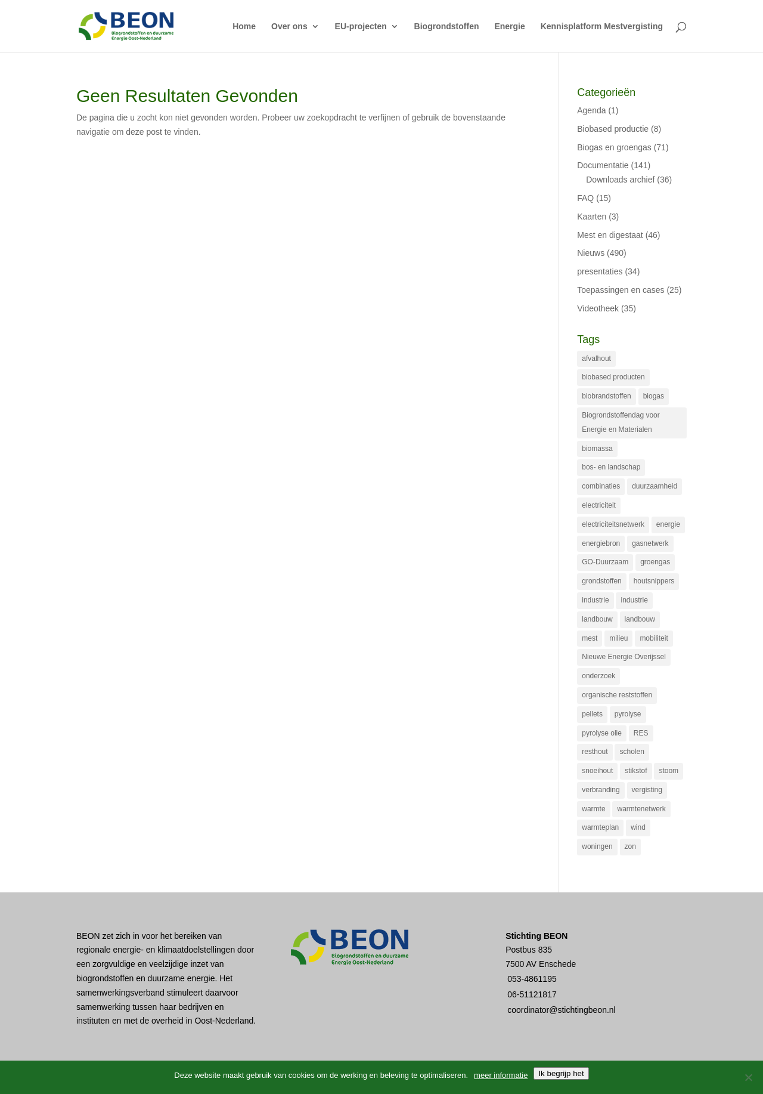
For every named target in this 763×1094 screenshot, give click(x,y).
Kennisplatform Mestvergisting (602, 26)
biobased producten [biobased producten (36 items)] (613, 377)
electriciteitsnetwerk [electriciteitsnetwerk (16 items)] (613, 524)
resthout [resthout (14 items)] (594, 751)
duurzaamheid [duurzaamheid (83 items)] (654, 486)
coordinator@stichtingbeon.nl (561, 1010)
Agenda (591, 110)
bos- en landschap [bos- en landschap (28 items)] (611, 467)
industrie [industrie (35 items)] (595, 600)
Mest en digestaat (610, 235)
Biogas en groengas (614, 147)
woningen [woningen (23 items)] (597, 846)
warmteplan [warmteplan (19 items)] (600, 827)
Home (244, 26)
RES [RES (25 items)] (641, 733)
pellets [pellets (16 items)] (592, 714)
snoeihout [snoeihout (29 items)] (597, 771)
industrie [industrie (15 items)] (634, 600)
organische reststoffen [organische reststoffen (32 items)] (617, 695)
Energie (509, 26)
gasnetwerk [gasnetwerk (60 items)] (650, 543)
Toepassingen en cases (620, 290)
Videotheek (598, 308)
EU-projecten (361, 26)
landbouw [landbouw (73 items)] (597, 619)
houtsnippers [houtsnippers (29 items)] (654, 581)
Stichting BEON (536, 936)
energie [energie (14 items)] (668, 524)
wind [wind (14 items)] (638, 827)
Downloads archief (620, 179)
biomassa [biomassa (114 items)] (597, 448)
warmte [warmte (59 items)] (593, 809)
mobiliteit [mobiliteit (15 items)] (654, 638)
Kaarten (591, 216)
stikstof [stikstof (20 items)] (636, 771)
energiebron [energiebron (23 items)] (601, 543)
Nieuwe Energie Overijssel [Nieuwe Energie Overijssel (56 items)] (624, 657)
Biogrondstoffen (446, 26)
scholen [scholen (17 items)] (631, 751)
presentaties (599, 271)
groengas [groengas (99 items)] (655, 562)
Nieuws (590, 253)
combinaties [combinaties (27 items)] (601, 486)
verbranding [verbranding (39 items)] (600, 790)
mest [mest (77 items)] (589, 638)
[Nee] (748, 1077)
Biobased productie (613, 129)
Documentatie (602, 165)
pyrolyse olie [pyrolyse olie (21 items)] (602, 733)
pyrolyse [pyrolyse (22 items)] (628, 714)
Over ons (289, 26)
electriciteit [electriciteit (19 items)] (599, 505)
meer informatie (501, 1075)
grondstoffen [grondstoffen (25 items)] (602, 581)
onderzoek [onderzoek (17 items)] (598, 676)
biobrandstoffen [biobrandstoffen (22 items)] (606, 396)
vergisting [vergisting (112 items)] (647, 790)
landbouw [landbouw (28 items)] (640, 619)
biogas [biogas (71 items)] (653, 396)
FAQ (585, 198)
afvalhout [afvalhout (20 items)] (596, 358)
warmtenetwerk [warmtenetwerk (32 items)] (641, 809)
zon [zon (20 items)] (630, 846)
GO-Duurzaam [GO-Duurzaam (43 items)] (605, 562)
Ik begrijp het (561, 1073)
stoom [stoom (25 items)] (668, 771)
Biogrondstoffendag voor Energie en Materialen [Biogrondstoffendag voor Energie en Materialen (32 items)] (621, 422)
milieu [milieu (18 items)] (618, 638)
